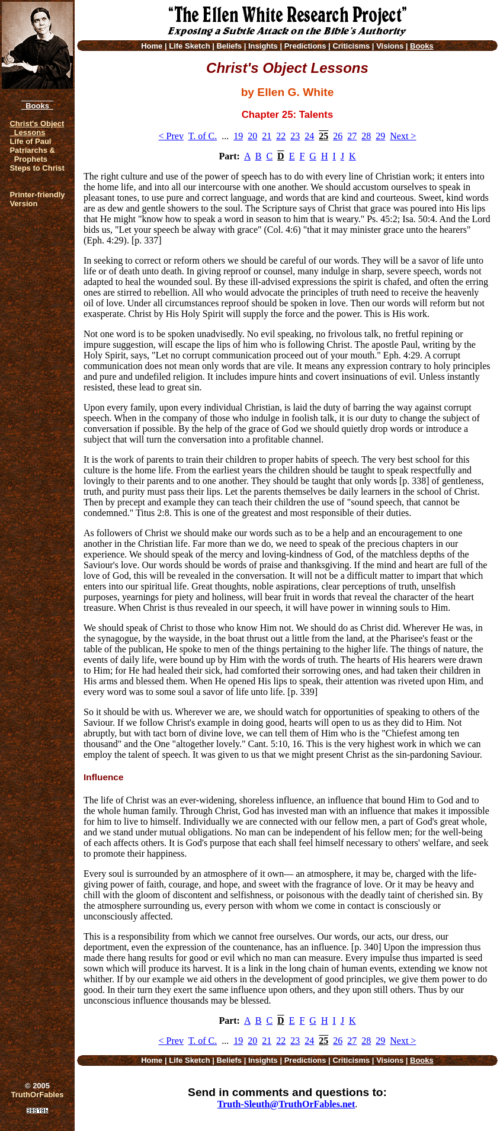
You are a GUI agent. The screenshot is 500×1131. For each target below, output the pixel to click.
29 (380, 136)
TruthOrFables (37, 1094)
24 (309, 136)
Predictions (305, 45)
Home (151, 45)
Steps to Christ (36, 168)
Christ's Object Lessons (36, 128)
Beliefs (229, 45)
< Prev (171, 136)
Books (37, 105)
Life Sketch (189, 45)
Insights (263, 45)
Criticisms (351, 45)
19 (238, 136)
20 (252, 136)
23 (295, 136)
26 (337, 136)
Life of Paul (30, 141)
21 (266, 136)
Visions (389, 45)
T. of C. (202, 136)
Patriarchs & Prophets (32, 155)
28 (366, 136)
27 (352, 136)
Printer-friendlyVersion (37, 199)
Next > (403, 136)
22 (281, 136)
